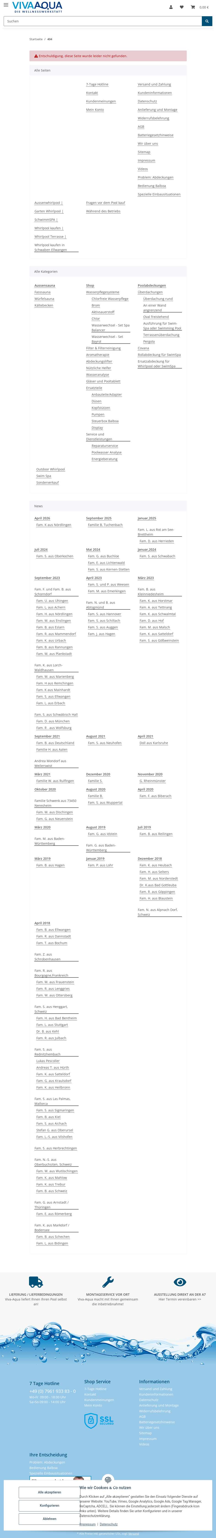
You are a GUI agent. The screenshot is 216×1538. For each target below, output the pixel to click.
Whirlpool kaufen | (49, 228)
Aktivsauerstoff (103, 312)
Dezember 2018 (150, 858)
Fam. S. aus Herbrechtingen (56, 1148)
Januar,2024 (147, 549)
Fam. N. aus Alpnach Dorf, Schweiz (158, 912)
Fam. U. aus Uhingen (52, 600)
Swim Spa (43, 476)
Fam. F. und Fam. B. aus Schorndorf (53, 591)
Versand (133, 1533)
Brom (96, 305)
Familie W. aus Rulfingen (55, 781)
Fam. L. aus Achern (50, 607)
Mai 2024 (93, 549)
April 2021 (145, 736)
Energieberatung (104, 459)
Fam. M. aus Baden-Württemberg (50, 841)
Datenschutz (109, 1524)
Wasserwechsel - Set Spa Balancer (111, 327)
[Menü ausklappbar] (6, 3)
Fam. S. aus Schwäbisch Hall (56, 714)
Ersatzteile (94, 388)
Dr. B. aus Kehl (47, 1031)
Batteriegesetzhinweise (155, 135)
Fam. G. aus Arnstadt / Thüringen (52, 1204)
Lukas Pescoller (48, 1061)
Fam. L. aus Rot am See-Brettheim (156, 532)
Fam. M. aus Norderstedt (159, 878)
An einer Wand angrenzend (154, 307)
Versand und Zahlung (154, 84)
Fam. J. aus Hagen (101, 634)
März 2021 (43, 774)
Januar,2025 (147, 518)
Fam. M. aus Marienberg (55, 676)
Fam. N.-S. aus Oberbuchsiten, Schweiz (53, 1162)
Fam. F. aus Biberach (155, 796)
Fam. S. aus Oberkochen (54, 556)
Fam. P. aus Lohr (100, 865)
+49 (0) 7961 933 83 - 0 (52, 1391)
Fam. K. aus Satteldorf (156, 634)
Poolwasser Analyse (107, 452)
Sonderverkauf (47, 482)
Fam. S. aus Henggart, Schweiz (51, 1009)
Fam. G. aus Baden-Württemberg (101, 847)
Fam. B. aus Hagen (50, 865)
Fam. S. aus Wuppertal (105, 802)
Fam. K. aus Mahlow (51, 1177)
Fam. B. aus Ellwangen (53, 929)
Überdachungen (150, 292)
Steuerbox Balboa (105, 421)
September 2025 (99, 518)
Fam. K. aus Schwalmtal (158, 614)
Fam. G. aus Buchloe (103, 556)
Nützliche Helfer (98, 368)
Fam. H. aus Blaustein (156, 898)
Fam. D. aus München (53, 721)
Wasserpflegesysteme (102, 292)
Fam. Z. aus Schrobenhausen (48, 956)
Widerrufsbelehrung (153, 118)
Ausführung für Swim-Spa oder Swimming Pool (162, 325)
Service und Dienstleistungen (99, 436)
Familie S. (95, 781)
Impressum (88, 1524)
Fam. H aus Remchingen (54, 683)
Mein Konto (95, 109)
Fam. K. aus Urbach (51, 640)
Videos (143, 169)
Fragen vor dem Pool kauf (105, 202)
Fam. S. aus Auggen (103, 627)
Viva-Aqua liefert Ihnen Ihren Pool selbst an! (36, 1299)
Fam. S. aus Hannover (104, 614)
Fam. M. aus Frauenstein (55, 982)
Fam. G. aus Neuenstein (54, 819)
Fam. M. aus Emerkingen (107, 591)
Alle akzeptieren (50, 1492)
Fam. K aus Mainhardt (53, 690)
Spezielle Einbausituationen (159, 194)
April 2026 (42, 518)
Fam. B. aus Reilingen (156, 834)
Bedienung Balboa (152, 186)
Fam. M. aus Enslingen (53, 620)
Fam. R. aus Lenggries (53, 988)
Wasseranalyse (97, 374)
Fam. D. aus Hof (152, 620)
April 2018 (42, 923)
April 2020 (145, 789)
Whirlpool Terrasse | (50, 236)
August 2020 (95, 789)
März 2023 (146, 578)
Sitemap (144, 152)
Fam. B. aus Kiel (48, 1117)
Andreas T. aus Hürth (52, 1067)
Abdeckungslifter (99, 361)
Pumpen (98, 414)
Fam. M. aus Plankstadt (54, 654)
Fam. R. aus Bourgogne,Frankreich (51, 972)
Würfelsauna (44, 298)
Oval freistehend (156, 317)
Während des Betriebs (103, 211)
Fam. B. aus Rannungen (54, 647)
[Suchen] (207, 21)
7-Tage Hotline (97, 84)
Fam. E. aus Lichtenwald (106, 563)
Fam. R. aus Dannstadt (53, 936)
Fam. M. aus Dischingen (54, 812)
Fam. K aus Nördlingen (53, 525)
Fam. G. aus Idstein (102, 834)
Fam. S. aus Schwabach (157, 556)
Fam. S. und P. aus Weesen (108, 584)
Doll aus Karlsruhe (154, 743)
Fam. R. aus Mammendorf (56, 634)
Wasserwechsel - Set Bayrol (107, 339)
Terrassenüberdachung (161, 335)
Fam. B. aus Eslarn (50, 627)
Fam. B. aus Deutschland (55, 743)
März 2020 (43, 827)
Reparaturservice (105, 445)
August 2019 (95, 827)
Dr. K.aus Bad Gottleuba (158, 885)
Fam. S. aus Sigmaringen (55, 1110)
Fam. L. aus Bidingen (52, 1243)
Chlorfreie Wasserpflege (110, 298)
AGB (141, 126)
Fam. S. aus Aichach (51, 1123)
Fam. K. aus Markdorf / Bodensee (52, 1227)
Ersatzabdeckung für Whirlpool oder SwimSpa (157, 363)
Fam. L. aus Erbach (50, 703)
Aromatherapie (97, 354)
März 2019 (43, 858)
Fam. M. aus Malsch (155, 627)
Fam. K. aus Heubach (156, 865)
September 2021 (47, 736)
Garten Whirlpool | (49, 211)
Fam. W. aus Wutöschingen (57, 1171)
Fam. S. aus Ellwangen (53, 696)
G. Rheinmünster (153, 781)
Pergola (149, 341)
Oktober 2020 (45, 789)
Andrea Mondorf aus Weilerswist (50, 763)
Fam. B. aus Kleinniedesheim (151, 591)
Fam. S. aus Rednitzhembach (48, 1051)
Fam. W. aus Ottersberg (54, 995)
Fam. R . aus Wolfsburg (54, 728)
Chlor (96, 318)
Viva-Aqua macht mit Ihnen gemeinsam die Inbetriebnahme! (108, 1299)
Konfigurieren (50, 1505)
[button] (171, 7)
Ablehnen (50, 1519)
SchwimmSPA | (46, 219)
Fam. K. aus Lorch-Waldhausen (49, 667)
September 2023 (47, 578)
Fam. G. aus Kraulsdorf (53, 1081)
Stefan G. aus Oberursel (54, 1130)
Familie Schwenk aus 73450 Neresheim (55, 803)
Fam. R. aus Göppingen (157, 891)
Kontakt (92, 93)
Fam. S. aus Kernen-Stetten (109, 569)
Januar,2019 (95, 858)
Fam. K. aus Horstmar (156, 600)
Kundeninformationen (155, 93)
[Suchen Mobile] (103, 21)
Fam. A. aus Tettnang (156, 607)
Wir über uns (148, 143)
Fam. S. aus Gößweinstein (159, 640)
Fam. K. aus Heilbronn (53, 1087)
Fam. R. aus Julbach (51, 1038)
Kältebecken (44, 305)
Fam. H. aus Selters (154, 872)
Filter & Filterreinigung (103, 348)
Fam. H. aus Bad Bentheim (56, 1018)
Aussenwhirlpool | (49, 202)
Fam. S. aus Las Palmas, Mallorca (53, 1101)
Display (97, 427)
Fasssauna (43, 292)
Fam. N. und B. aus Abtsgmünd (100, 604)
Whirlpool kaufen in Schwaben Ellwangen (51, 247)
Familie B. (95, 796)
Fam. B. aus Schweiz (51, 1191)
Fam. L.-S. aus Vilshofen (54, 1137)
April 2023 (94, 578)
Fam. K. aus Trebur (50, 1184)
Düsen (96, 401)
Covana (143, 348)
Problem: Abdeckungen (155, 177)
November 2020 (150, 774)
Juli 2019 (144, 827)
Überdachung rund (158, 298)
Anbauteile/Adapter (107, 394)
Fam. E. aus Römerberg (54, 1214)
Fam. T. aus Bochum (51, 943)
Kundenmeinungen (101, 101)
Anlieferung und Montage (157, 109)
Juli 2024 (41, 549)
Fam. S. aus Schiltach (104, 620)
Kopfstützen (101, 408)
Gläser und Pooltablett (103, 381)
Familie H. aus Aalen (51, 749)
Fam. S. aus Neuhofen (105, 743)
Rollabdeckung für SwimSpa (159, 354)
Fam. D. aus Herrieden (157, 541)
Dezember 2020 (98, 774)
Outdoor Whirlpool (50, 469)
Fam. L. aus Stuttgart (52, 1025)
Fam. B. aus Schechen (53, 1236)
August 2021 (95, 736)
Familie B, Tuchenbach (105, 525)
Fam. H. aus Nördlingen (54, 614)
